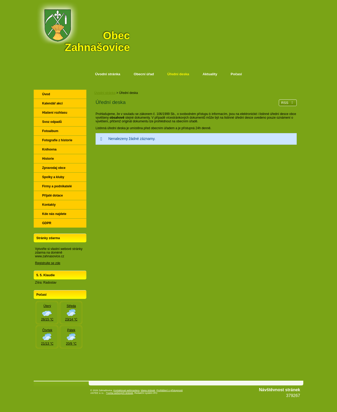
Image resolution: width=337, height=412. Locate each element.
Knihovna (49, 149)
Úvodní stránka (107, 74)
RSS (287, 103)
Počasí (236, 74)
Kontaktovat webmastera (126, 390)
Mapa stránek (148, 390)
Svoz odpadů (52, 122)
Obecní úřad (144, 74)
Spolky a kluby (53, 177)
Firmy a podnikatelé (57, 186)
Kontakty (49, 205)
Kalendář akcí (52, 103)
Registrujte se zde (47, 263)
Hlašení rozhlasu (54, 112)
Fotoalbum (50, 131)
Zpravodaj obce (54, 168)
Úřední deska (178, 74)
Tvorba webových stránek (119, 393)
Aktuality (209, 74)
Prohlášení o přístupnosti (169, 390)
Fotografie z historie (57, 140)
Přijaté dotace (52, 195)
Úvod (46, 94)
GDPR (46, 223)
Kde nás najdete (54, 214)
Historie (48, 158)
